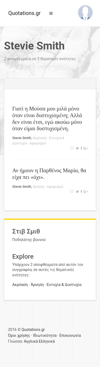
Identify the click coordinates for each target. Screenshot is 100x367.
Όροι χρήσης (19, 335)
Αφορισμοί (38, 143)
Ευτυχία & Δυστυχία (64, 284)
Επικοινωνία (70, 335)
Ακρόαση (40, 138)
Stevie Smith (21, 138)
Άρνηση (39, 187)
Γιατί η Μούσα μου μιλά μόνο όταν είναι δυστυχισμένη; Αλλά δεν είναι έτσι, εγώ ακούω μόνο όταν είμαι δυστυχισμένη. (47, 118)
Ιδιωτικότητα (45, 335)
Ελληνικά (47, 341)
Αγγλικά (31, 341)
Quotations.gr (24, 13)
